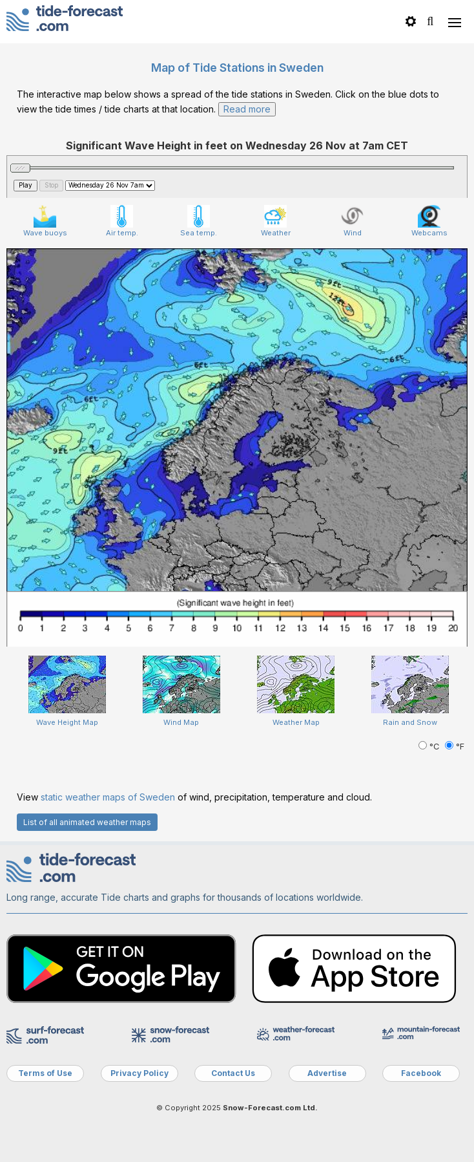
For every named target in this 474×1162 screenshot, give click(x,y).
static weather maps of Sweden (108, 796)
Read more (247, 108)
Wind (352, 221)
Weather (276, 221)
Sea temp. (198, 221)
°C (430, 746)
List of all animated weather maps (87, 822)
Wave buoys (45, 221)
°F (454, 746)
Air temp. (122, 221)
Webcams (429, 221)
